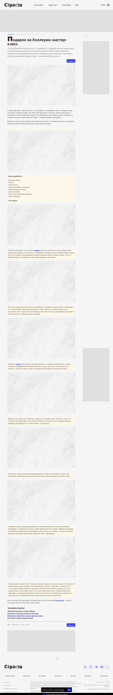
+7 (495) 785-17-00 (104, 689)
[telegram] (96, 667)
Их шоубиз (42, 676)
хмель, (18, 364)
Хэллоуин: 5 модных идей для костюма (22, 613)
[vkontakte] (85, 667)
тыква (22, 624)
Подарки (10, 34)
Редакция (6, 682)
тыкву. (37, 250)
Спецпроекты (8, 685)
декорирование (15, 624)
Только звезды (10, 676)
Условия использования (11, 692)
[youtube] (102, 667)
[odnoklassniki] (91, 667)
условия (62, 690)
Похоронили (104, 676)
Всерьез (73, 676)
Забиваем (88, 676)
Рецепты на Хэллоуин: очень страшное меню (25, 616)
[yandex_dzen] (107, 667)
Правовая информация (10, 688)
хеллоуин (27, 624)
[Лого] (13, 5)
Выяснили (26, 676)
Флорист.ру (59, 600)
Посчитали (58, 676)
